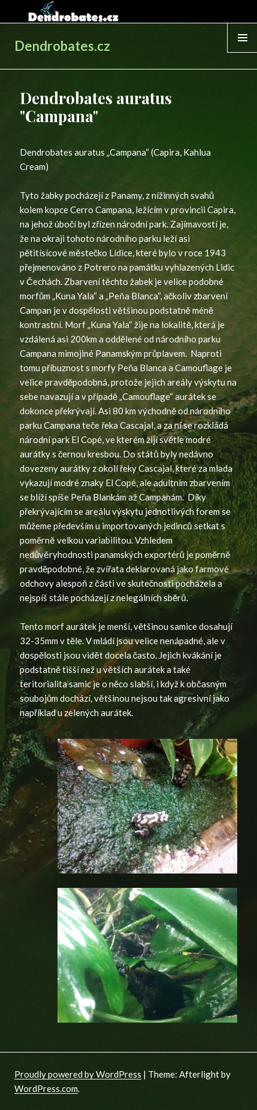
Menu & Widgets (242, 52)
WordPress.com (46, 1088)
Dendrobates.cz (62, 46)
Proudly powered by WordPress (77, 1074)
